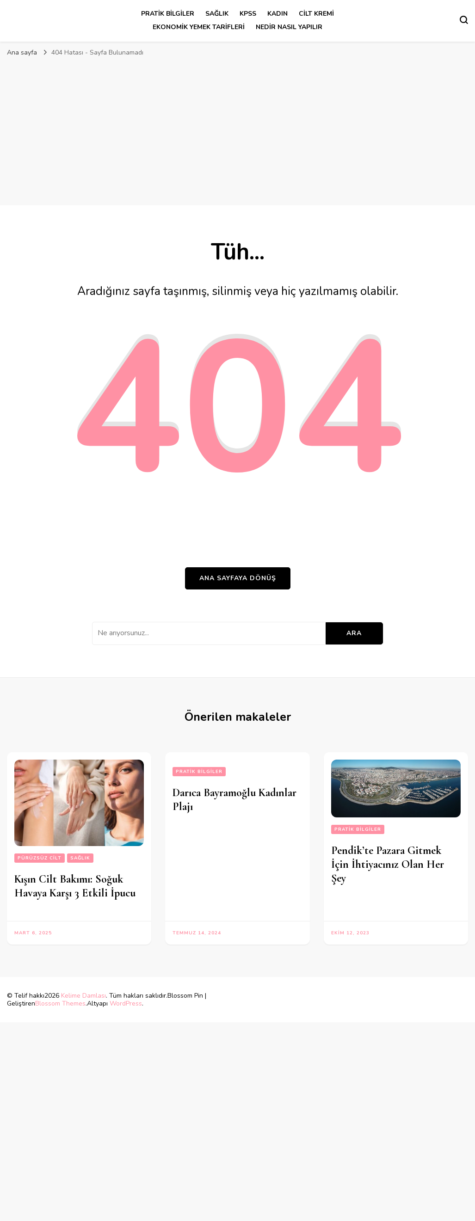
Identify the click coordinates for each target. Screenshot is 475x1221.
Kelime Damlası (83, 995)
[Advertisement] (237, 131)
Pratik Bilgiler (167, 13)
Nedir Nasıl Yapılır (289, 27)
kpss (248, 13)
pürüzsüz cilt (40, 858)
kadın (277, 13)
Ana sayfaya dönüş (237, 578)
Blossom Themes (60, 1003)
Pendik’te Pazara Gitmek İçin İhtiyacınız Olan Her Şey (387, 864)
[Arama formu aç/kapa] (464, 20)
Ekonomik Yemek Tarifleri (199, 27)
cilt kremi (316, 13)
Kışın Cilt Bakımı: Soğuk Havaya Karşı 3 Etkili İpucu (75, 886)
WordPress (126, 1003)
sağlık (216, 13)
